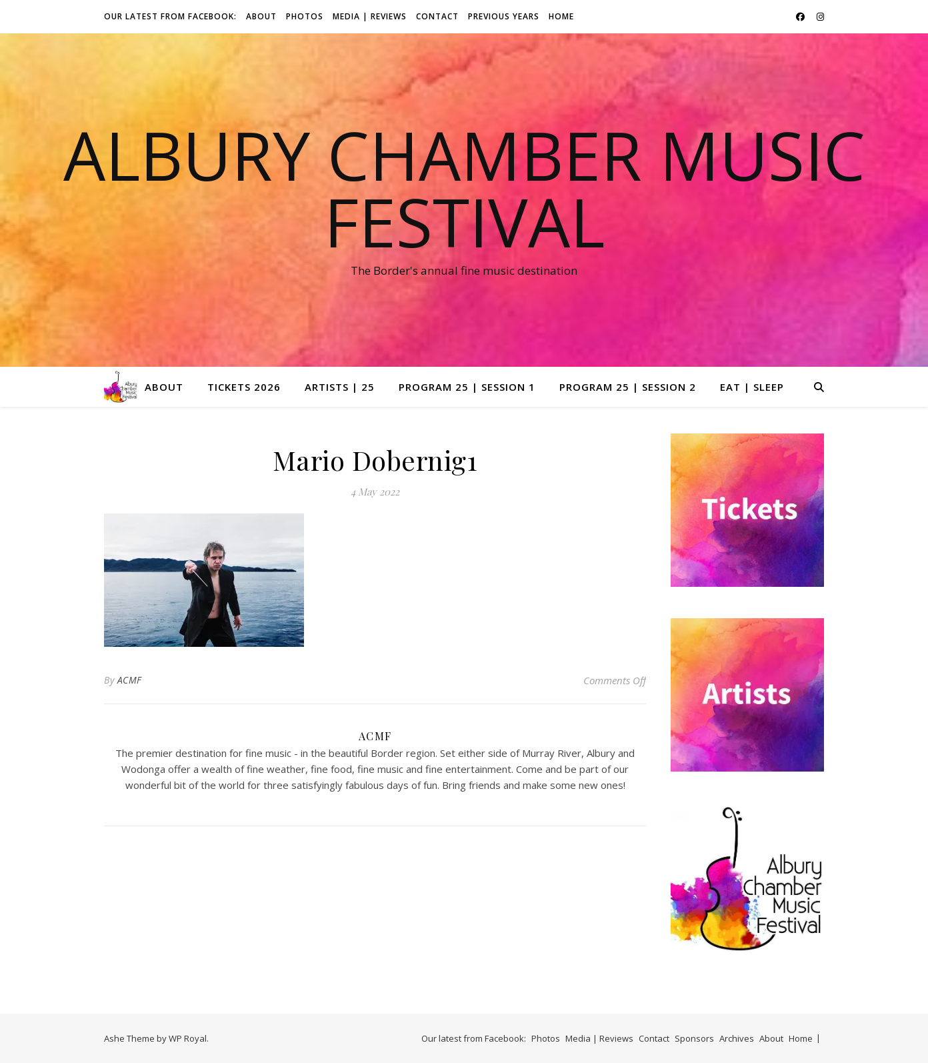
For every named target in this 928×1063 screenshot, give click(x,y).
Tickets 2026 (244, 386)
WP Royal (188, 1038)
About (261, 16)
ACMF (129, 680)
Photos (304, 16)
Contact (437, 16)
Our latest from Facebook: (170, 16)
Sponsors (694, 1038)
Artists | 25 (340, 386)
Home (561, 16)
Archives (736, 1038)
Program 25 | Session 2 (627, 386)
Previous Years (503, 16)
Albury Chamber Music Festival (464, 188)
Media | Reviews (370, 16)
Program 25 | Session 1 (467, 386)
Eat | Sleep (752, 386)
